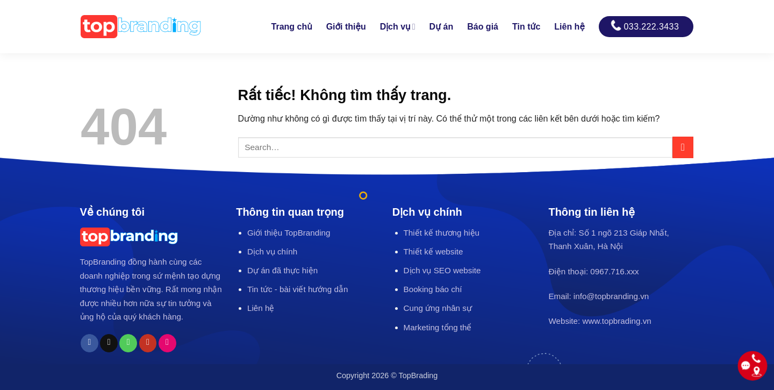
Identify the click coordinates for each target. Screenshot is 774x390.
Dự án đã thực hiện (282, 270)
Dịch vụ (397, 27)
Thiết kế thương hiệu (441, 232)
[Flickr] (167, 343)
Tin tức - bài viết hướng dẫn (297, 289)
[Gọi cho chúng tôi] (128, 343)
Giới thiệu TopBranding (289, 232)
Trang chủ (291, 26)
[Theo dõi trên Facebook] (89, 343)
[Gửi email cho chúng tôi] (109, 343)
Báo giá (482, 26)
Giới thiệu (346, 26)
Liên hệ (569, 26)
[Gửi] (682, 147)
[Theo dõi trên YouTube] (148, 343)
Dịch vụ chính (272, 251)
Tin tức (526, 26)
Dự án (441, 26)
